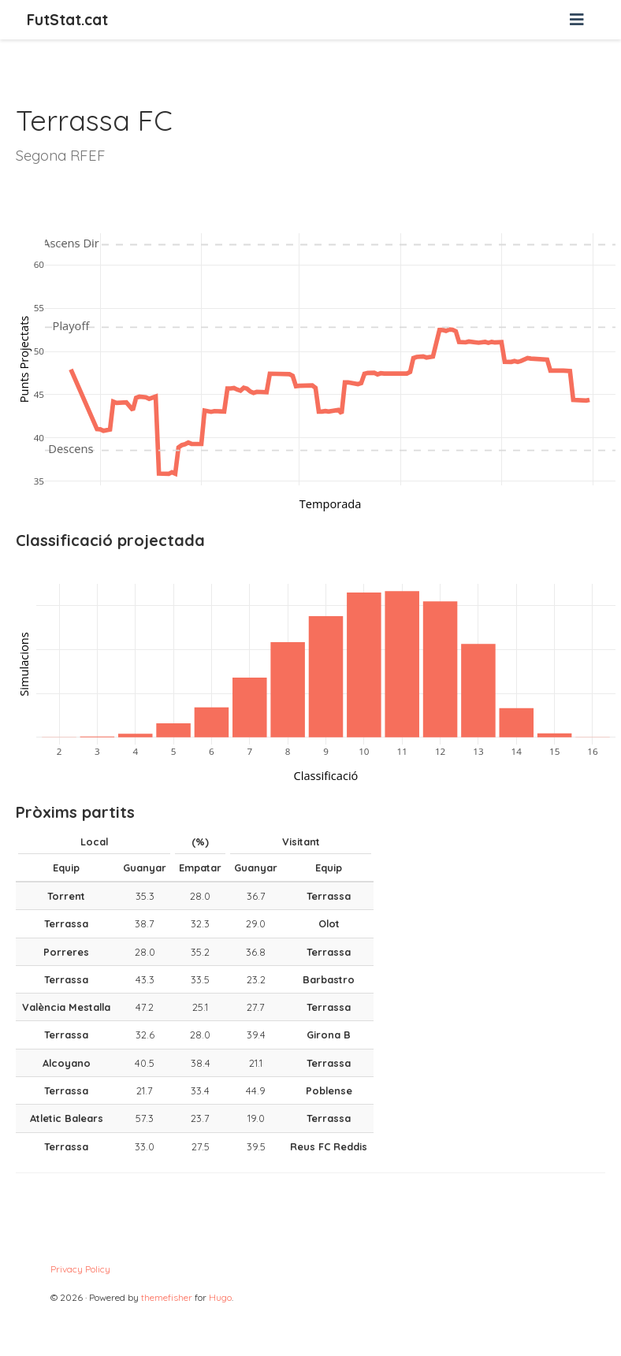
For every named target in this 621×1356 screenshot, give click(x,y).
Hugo (220, 1297)
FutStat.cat (67, 19)
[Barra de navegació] (577, 20)
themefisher (166, 1297)
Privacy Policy (80, 1269)
